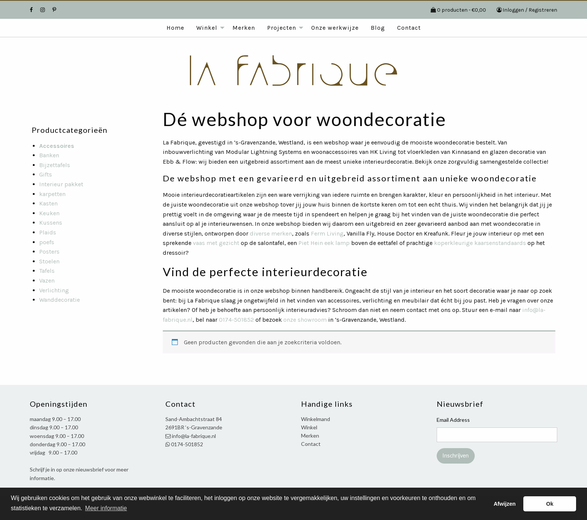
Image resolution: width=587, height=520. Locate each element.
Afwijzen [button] (504, 504)
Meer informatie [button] (106, 508)
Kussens (50, 222)
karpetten (52, 194)
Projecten (281, 27)
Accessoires (56, 145)
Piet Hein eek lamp (324, 242)
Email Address (453, 420)
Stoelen (49, 261)
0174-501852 (236, 319)
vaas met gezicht (216, 242)
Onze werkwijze (335, 27)
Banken (49, 155)
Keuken (49, 213)
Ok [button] (549, 504)
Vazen (47, 280)
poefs (46, 242)
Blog (378, 27)
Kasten (48, 203)
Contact (409, 27)
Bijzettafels (54, 165)
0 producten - (461, 10)
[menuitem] (175, 28)
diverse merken (271, 233)
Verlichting (54, 290)
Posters (49, 251)
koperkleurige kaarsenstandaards (480, 242)
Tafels (47, 270)
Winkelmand (315, 419)
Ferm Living (327, 233)
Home (175, 27)
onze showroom (305, 319)
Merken (243, 27)
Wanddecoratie (59, 299)
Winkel (206, 27)
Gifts (45, 174)
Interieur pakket (61, 184)
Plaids (47, 232)
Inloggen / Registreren (530, 10)
